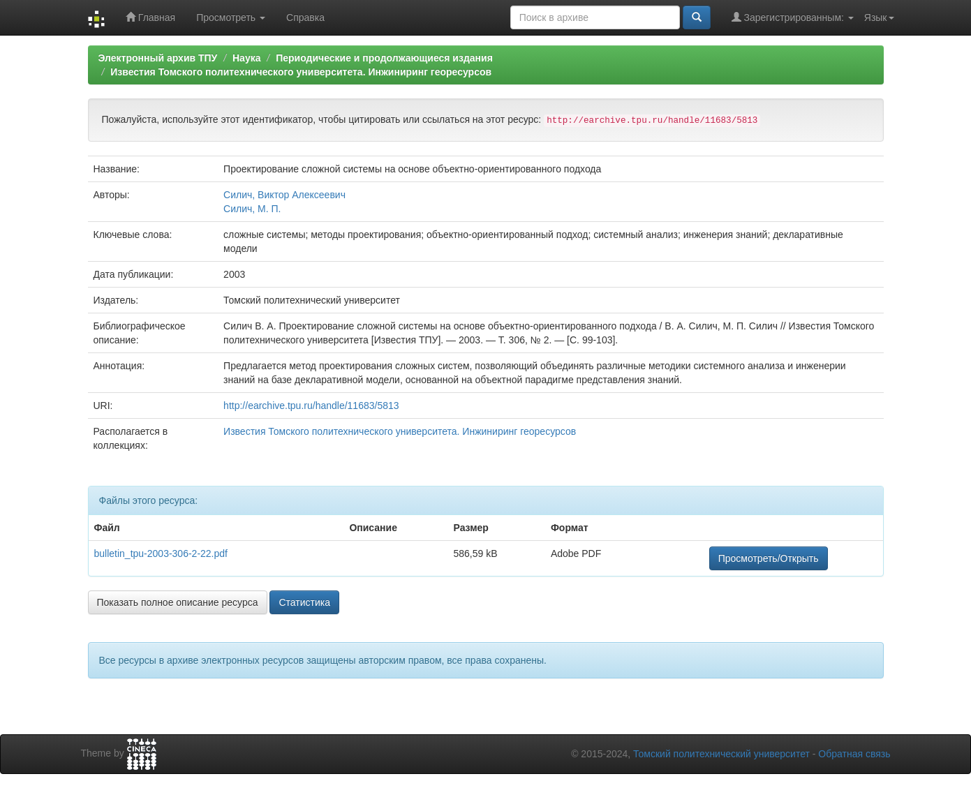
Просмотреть (230, 17)
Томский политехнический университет (721, 753)
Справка (305, 17)
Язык (879, 17)
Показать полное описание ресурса (177, 602)
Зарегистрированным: (793, 17)
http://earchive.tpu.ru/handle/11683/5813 (311, 405)
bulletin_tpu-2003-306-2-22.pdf (161, 553)
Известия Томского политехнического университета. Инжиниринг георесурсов (300, 71)
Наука (246, 58)
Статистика (304, 602)
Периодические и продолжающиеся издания (384, 58)
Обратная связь (854, 753)
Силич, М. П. (252, 208)
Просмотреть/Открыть (768, 558)
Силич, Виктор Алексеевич (284, 194)
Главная (150, 17)
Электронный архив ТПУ (158, 58)
